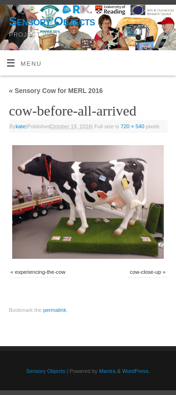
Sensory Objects (52, 21)
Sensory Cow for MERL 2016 (56, 90)
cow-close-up (145, 272)
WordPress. (136, 371)
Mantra (107, 371)
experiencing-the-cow (40, 272)
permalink (54, 310)
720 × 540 (133, 126)
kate (20, 126)
